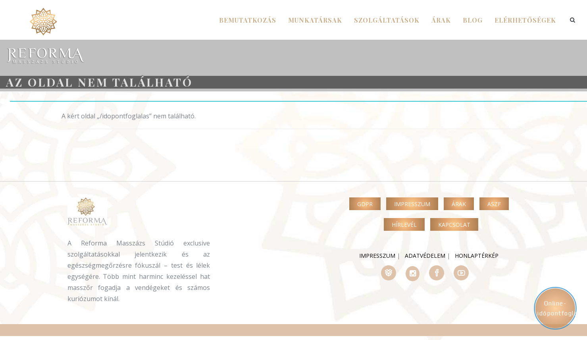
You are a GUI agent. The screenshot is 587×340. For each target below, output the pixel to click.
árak (441, 20)
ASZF (494, 204)
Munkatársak (315, 20)
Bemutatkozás (247, 20)
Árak (459, 204)
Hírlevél (404, 224)
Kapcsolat (454, 224)
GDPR (365, 204)
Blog (473, 20)
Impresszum (412, 204)
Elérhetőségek (525, 20)
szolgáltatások (387, 20)
